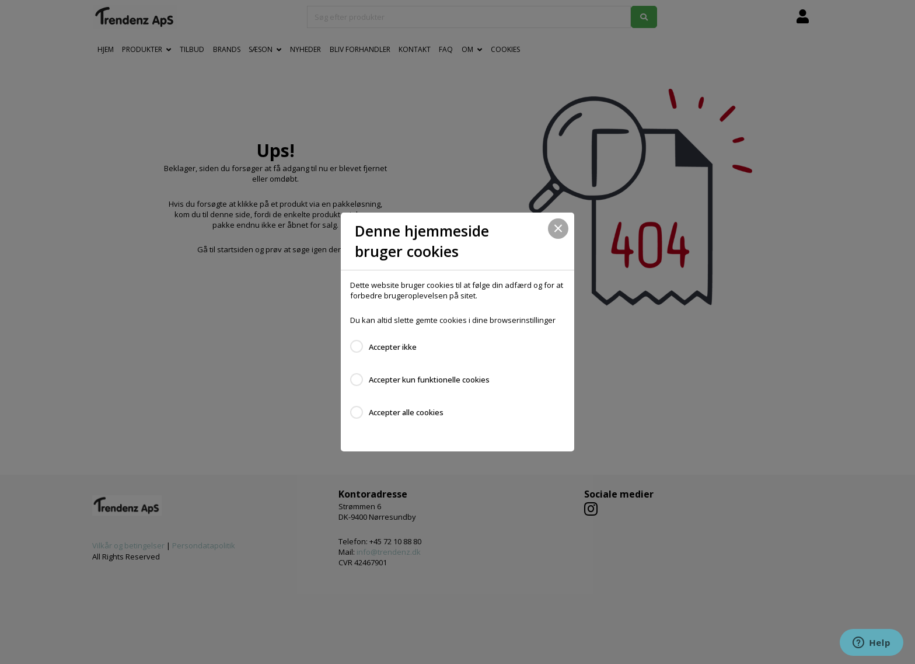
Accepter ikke (393, 347)
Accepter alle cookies (406, 412)
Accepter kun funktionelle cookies (429, 379)
